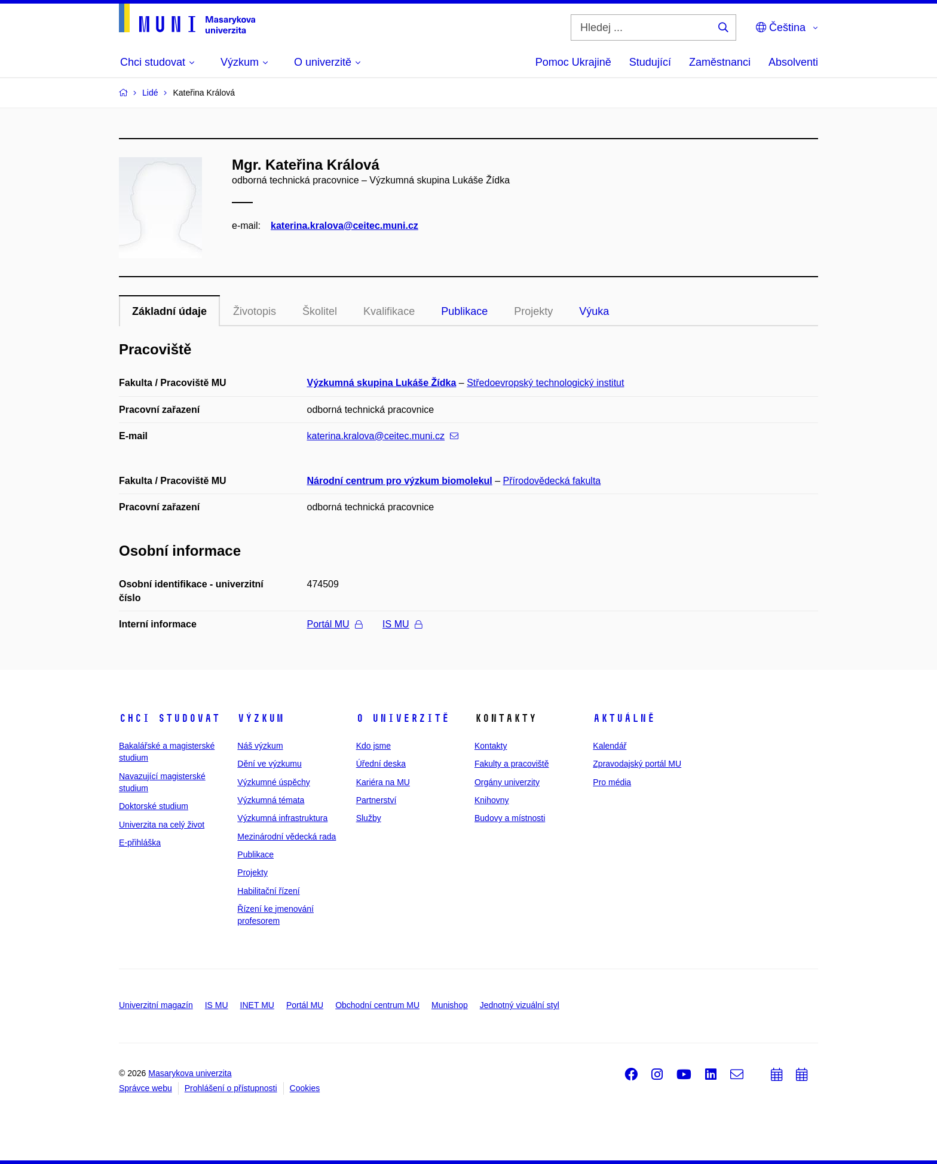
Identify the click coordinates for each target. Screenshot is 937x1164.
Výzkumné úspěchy (273, 782)
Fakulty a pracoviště (511, 763)
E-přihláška (140, 842)
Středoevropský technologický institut (545, 383)
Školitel (319, 311)
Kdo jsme (373, 746)
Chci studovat (169, 718)
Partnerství (376, 800)
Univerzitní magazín (156, 1005)
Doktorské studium (153, 806)
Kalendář (609, 746)
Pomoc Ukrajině (573, 62)
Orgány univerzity (507, 782)
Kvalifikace (389, 311)
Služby (368, 818)
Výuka (594, 311)
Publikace (464, 311)
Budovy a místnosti (509, 818)
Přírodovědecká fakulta (552, 481)
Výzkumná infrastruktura (282, 818)
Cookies (305, 1088)
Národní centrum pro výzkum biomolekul (399, 481)
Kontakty (490, 746)
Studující (650, 62)
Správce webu (145, 1088)
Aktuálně (624, 718)
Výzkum (260, 718)
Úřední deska (381, 763)
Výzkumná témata (270, 800)
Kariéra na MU (383, 782)
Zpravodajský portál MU (637, 763)
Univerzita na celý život (161, 824)
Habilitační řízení (268, 891)
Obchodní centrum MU (377, 1005)
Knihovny (491, 800)
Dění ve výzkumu (269, 763)
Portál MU (334, 624)
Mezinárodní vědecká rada (286, 836)
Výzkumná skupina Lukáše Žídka (382, 383)
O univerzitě (402, 718)
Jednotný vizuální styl (519, 1005)
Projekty (533, 311)
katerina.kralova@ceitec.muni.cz (344, 225)
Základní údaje (169, 311)
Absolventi (793, 62)
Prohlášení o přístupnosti (231, 1088)
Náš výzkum (260, 746)
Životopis (254, 311)
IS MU (401, 624)
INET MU (257, 1005)
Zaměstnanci (720, 62)
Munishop (449, 1005)
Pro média (612, 782)
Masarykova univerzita (189, 1073)
